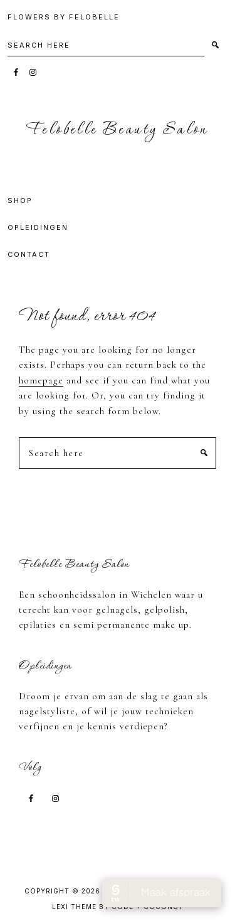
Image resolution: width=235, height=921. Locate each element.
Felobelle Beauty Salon (117, 130)
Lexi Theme (74, 906)
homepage (41, 380)
